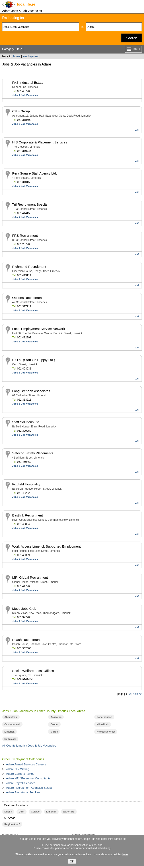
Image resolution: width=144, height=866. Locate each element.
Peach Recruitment (26, 640)
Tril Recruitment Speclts (30, 204)
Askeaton (55, 717)
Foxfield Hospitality (26, 484)
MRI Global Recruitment (30, 577)
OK (72, 861)
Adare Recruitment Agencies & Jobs (29, 787)
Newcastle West (106, 731)
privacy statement (83, 834)
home (17, 56)
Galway (35, 811)
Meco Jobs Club (24, 608)
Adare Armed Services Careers (26, 764)
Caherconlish (104, 717)
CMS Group (21, 111)
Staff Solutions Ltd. (26, 422)
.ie (26, 4)
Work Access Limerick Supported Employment (46, 546)
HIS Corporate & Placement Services (39, 142)
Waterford (68, 811)
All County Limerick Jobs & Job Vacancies (29, 745)
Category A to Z (12, 49)
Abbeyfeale (11, 717)
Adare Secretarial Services (23, 792)
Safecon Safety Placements (32, 453)
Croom (54, 724)
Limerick (9, 731)
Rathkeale (10, 739)
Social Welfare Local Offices (33, 671)
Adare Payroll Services (20, 783)
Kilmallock (103, 724)
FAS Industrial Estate (27, 82)
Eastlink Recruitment (27, 515)
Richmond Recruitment (29, 266)
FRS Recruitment (25, 235)
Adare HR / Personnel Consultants (28, 778)
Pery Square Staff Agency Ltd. (34, 173)
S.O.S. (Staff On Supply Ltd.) (33, 360)
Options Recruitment (27, 298)
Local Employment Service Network (38, 329)
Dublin (8, 811)
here (125, 854)
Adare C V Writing (17, 769)
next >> (137, 693)
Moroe (54, 731)
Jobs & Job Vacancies (25, 95)
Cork (21, 811)
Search (131, 38)
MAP (137, 130)
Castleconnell (12, 724)
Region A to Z (12, 824)
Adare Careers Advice (20, 773)
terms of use (10, 834)
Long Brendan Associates (31, 391)
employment (31, 56)
